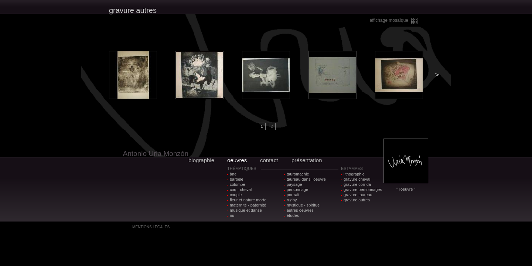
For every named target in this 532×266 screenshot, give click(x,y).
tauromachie (298, 174)
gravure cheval (357, 179)
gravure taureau (358, 194)
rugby (292, 200)
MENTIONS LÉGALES (151, 227)
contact (269, 160)
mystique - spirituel (304, 205)
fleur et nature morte (248, 200)
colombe (237, 184)
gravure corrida (357, 184)
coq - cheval (241, 189)
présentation (306, 160)
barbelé (236, 179)
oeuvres (237, 160)
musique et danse (246, 210)
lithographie (354, 174)
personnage (297, 189)
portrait (293, 194)
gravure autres (357, 200)
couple (236, 194)
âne (233, 174)
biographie (201, 160)
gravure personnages (363, 189)
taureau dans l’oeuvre (306, 179)
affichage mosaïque (388, 20)
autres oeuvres (300, 210)
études (293, 215)
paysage (294, 184)
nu (232, 215)
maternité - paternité (248, 205)
